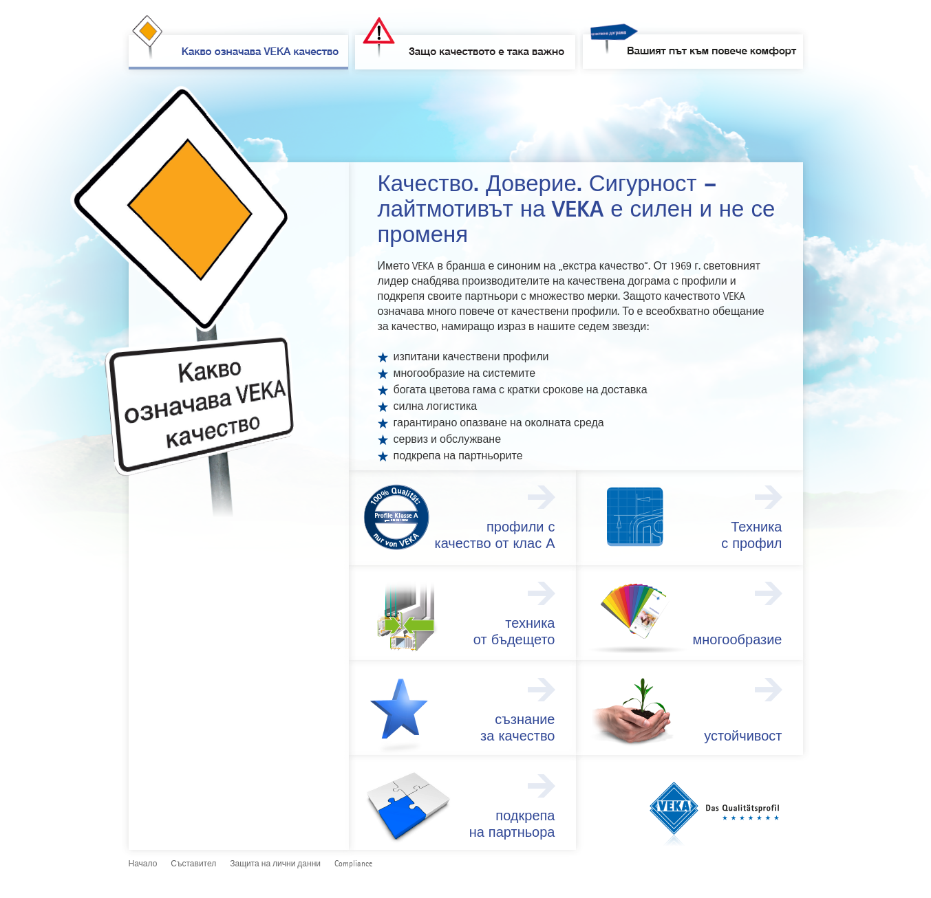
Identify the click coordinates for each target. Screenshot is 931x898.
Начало (143, 864)
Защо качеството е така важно (466, 45)
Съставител (193, 864)
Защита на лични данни (275, 864)
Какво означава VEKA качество (235, 45)
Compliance (353, 864)
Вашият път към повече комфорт (694, 49)
